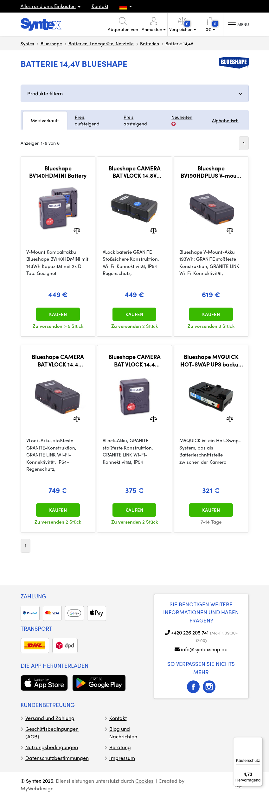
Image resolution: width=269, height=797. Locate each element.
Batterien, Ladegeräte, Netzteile (101, 43)
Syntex (27, 43)
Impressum (122, 758)
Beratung (120, 747)
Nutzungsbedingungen (51, 747)
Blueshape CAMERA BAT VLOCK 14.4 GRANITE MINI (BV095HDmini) (134, 360)
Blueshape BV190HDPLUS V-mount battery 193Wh (211, 171)
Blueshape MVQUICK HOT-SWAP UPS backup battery (211, 360)
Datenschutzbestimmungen (57, 758)
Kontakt (100, 6)
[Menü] (259, 741)
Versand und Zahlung (49, 718)
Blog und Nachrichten (123, 732)
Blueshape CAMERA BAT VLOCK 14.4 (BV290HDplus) (58, 360)
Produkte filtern (45, 93)
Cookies (144, 780)
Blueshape (51, 43)
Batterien (149, 43)
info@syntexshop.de (204, 649)
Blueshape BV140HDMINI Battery (57, 171)
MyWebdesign (37, 788)
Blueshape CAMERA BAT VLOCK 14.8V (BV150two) (134, 171)
